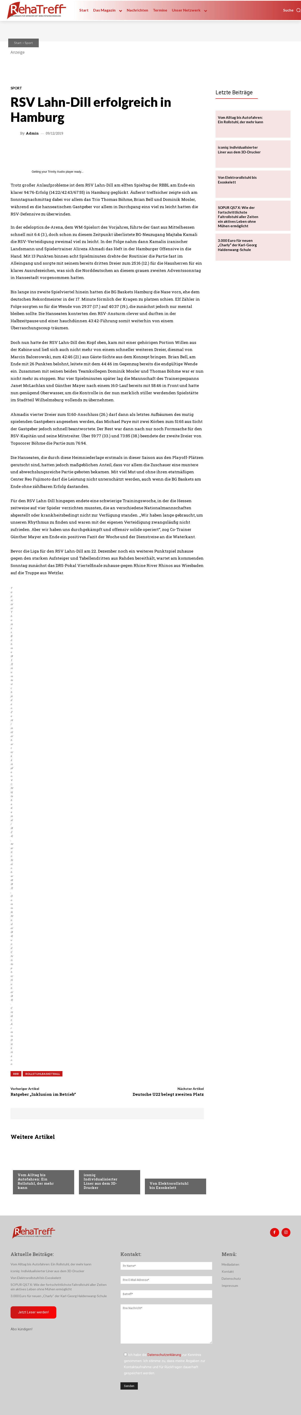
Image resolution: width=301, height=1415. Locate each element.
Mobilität (26, 1165)
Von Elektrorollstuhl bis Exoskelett (169, 1185)
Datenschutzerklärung (164, 1355)
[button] (292, 10)
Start (18, 43)
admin (32, 133)
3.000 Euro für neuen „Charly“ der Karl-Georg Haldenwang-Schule (237, 245)
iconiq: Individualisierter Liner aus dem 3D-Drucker (100, 1181)
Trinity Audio (56, 171)
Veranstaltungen (164, 1173)
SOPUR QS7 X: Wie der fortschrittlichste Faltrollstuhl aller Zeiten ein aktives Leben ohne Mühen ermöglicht (238, 216)
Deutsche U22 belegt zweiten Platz (168, 1094)
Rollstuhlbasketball (42, 1074)
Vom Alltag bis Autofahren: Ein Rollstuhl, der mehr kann (36, 1181)
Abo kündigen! (21, 1330)
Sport (29, 43)
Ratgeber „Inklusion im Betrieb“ (43, 1094)
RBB (16, 1074)
